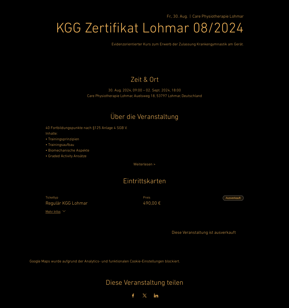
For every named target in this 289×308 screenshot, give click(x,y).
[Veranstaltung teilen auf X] (144, 295)
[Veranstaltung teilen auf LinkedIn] (156, 295)
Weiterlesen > (144, 164)
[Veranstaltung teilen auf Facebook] (133, 295)
